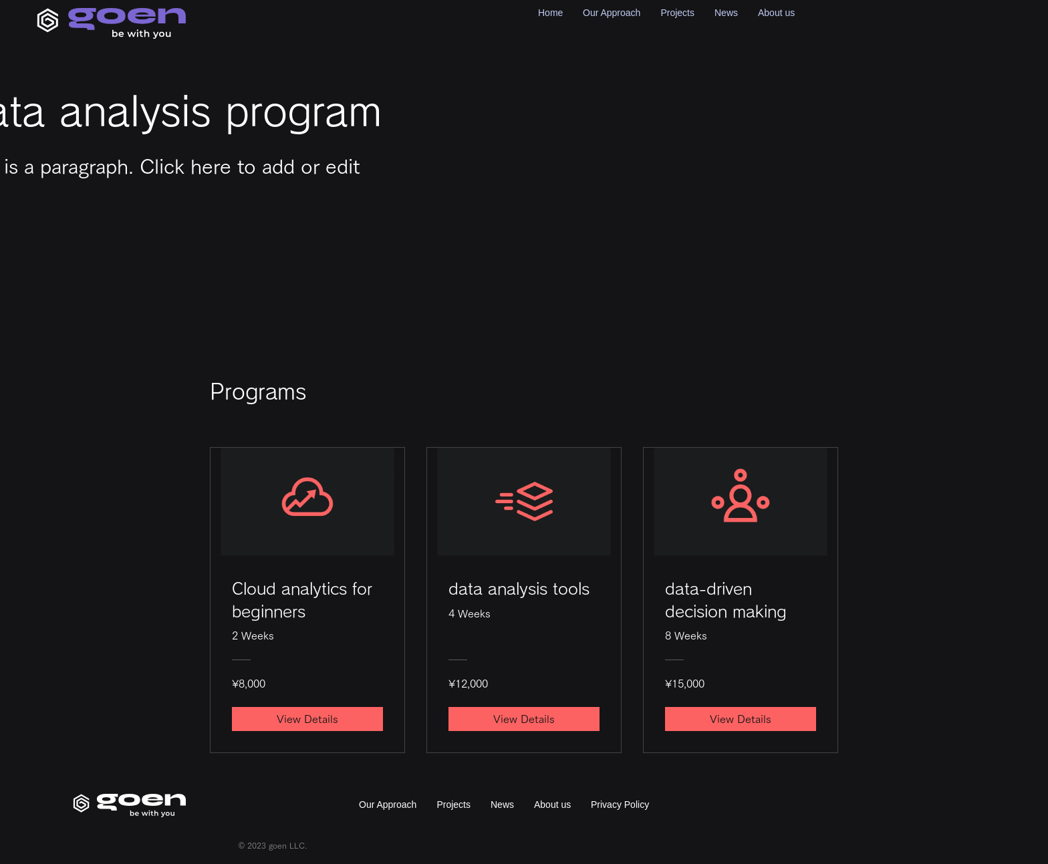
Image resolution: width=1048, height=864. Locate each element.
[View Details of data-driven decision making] (740, 719)
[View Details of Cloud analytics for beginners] (307, 719)
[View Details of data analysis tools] (524, 719)
